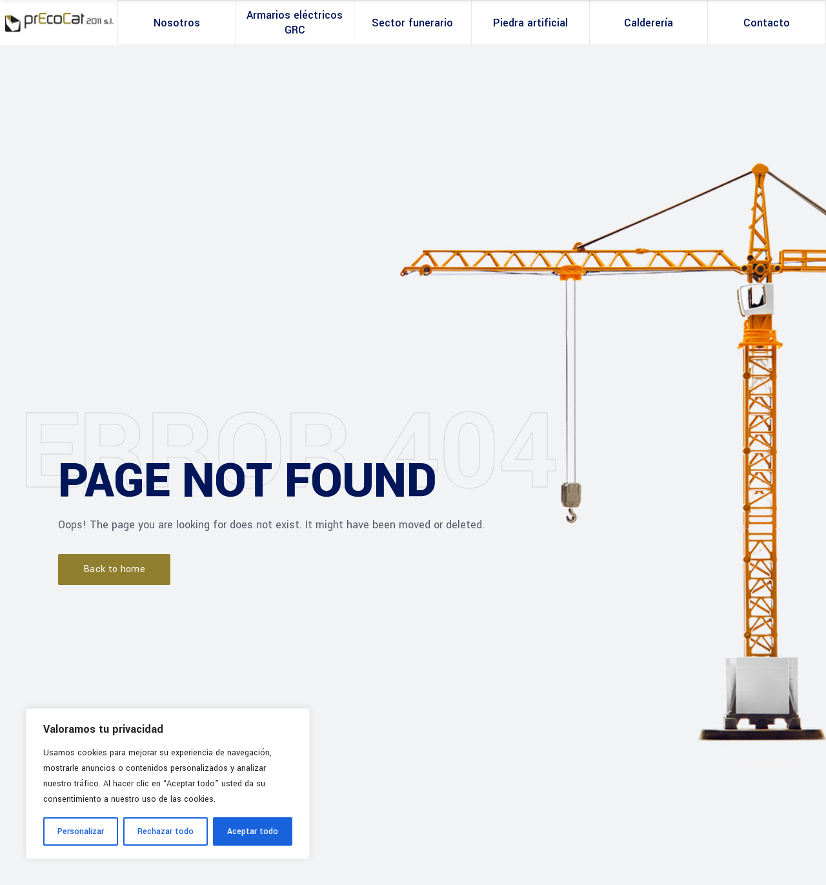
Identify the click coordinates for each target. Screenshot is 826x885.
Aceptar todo (252, 831)
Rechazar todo (165, 831)
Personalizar (80, 831)
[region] (168, 783)
